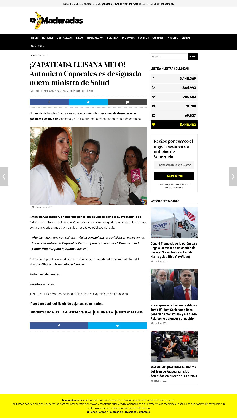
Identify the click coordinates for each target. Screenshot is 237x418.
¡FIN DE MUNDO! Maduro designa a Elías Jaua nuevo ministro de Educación (79, 294)
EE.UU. (80, 37)
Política (112, 37)
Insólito (172, 37)
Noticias (47, 37)
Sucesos (143, 37)
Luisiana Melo (103, 312)
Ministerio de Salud (129, 312)
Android (107, 3)
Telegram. (167, 3)
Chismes (157, 37)
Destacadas (65, 37)
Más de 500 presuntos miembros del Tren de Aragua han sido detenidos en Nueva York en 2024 (174, 371)
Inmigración (95, 37)
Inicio (35, 37)
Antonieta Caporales (44, 312)
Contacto (37, 45)
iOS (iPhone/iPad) (126, 3)
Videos (186, 37)
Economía (128, 37)
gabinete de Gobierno (77, 312)
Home (33, 55)
